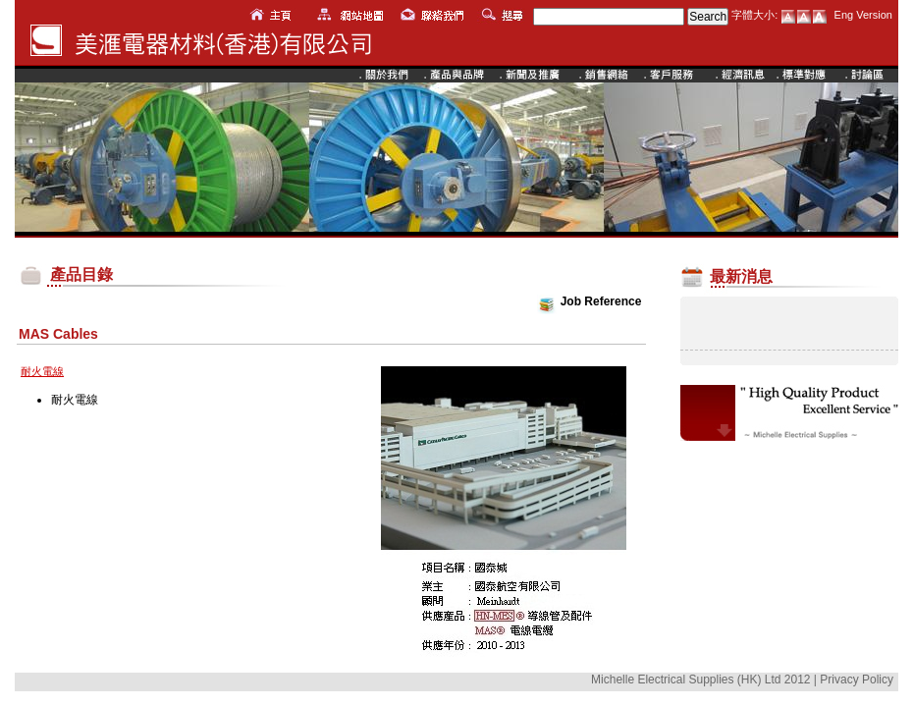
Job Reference (601, 301)
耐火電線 (74, 400)
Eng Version (863, 15)
